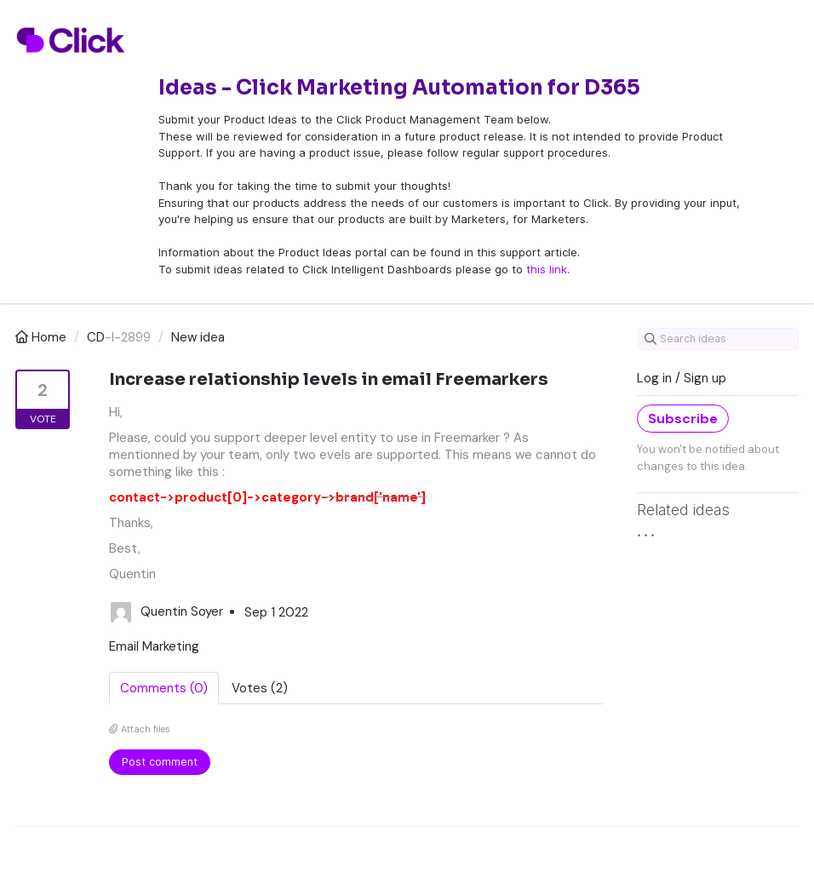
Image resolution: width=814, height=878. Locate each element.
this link (546, 269)
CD (96, 337)
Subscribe (683, 419)
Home (42, 337)
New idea (198, 337)
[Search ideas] (718, 339)
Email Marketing (154, 646)
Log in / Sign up (681, 378)
